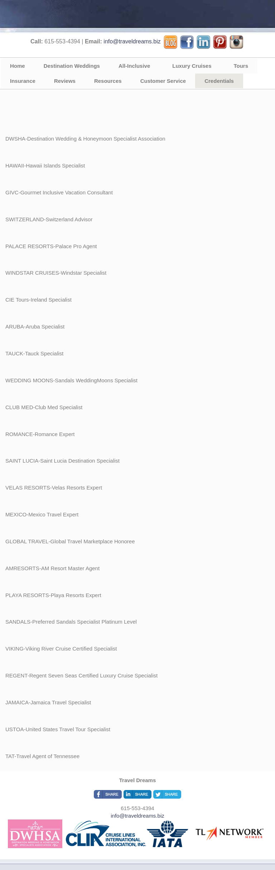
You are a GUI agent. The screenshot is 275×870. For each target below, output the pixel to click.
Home (17, 66)
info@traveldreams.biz (131, 41)
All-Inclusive (134, 66)
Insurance (22, 81)
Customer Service (163, 81)
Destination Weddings (72, 66)
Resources (108, 81)
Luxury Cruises (191, 66)
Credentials (219, 81)
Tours (241, 66)
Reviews (65, 81)
